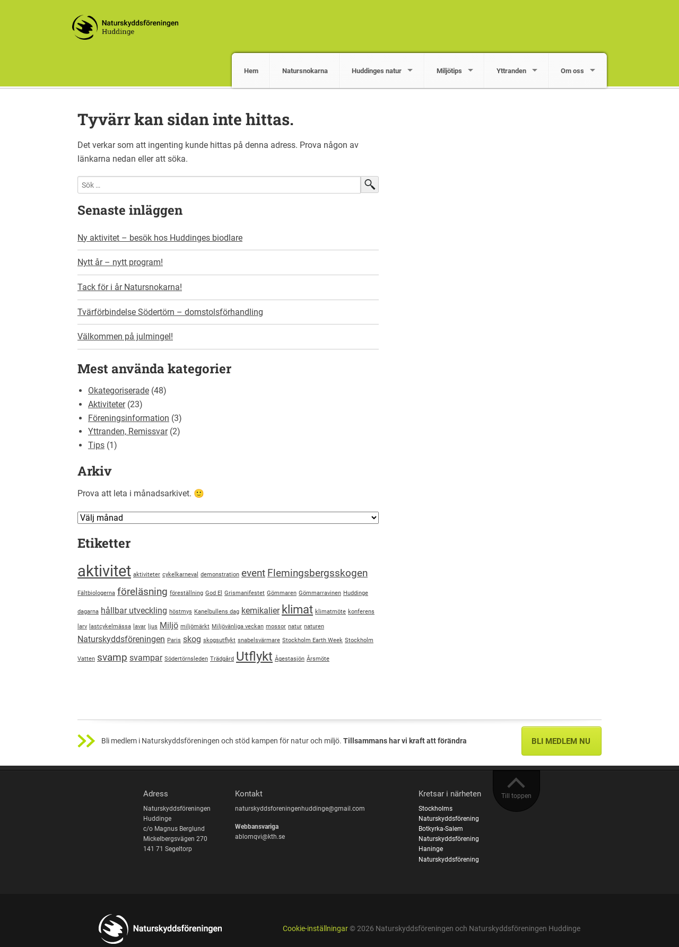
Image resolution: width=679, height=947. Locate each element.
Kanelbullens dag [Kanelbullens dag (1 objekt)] (216, 611)
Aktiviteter (106, 404)
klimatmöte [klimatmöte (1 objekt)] (330, 611)
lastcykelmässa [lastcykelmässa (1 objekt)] (110, 626)
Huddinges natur (377, 71)
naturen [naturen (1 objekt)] (314, 626)
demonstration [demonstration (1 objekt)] (220, 574)
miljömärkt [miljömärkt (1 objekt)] (195, 626)
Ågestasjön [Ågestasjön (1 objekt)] (289, 658)
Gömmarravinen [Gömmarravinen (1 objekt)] (320, 593)
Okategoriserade (118, 390)
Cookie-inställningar (315, 928)
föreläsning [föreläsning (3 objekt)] (142, 591)
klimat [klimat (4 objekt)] (297, 609)
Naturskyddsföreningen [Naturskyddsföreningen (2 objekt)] (121, 639)
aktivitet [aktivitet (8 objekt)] (104, 571)
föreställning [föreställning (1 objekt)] (186, 593)
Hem (251, 71)
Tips (96, 445)
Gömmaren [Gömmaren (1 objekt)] (282, 593)
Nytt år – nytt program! (120, 262)
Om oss (572, 71)
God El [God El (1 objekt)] (213, 593)
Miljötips (449, 71)
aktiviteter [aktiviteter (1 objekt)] (146, 574)
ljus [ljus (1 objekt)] (153, 626)
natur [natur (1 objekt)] (295, 626)
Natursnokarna (305, 71)
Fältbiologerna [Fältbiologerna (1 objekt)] (96, 593)
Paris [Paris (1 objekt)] (174, 640)
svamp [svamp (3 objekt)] (112, 657)
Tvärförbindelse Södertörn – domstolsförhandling (170, 312)
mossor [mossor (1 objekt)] (276, 626)
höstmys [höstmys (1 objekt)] (180, 611)
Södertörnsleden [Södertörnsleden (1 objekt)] (186, 658)
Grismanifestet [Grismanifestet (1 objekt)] (244, 593)
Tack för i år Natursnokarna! (129, 287)
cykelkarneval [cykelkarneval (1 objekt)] (180, 574)
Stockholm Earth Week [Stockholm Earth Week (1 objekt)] (312, 640)
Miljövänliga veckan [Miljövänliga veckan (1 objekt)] (238, 626)
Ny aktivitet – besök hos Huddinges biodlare (159, 238)
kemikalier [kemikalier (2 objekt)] (260, 611)
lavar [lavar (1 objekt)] (139, 626)
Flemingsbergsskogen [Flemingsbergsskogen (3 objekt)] (317, 573)
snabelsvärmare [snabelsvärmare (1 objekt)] (259, 640)
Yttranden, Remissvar (128, 431)
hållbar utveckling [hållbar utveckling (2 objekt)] (134, 611)
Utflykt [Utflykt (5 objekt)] (254, 656)
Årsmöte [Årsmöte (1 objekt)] (318, 658)
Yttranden (511, 71)
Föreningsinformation (128, 418)
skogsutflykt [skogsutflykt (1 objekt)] (219, 640)
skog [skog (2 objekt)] (192, 639)
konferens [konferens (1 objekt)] (361, 611)
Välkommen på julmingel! (125, 336)
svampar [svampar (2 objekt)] (145, 658)
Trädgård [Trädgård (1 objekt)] (222, 658)
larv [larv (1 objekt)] (82, 626)
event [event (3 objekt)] (253, 573)
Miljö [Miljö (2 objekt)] (169, 625)
